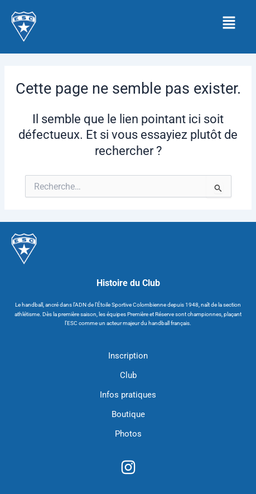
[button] (229, 23)
